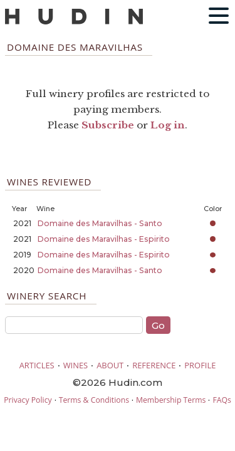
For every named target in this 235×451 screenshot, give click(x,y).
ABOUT (110, 365)
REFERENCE (153, 365)
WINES (75, 365)
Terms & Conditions (94, 400)
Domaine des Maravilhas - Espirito (104, 239)
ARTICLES (37, 365)
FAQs (221, 400)
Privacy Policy (27, 400)
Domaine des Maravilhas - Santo (100, 223)
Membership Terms (171, 400)
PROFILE (200, 365)
